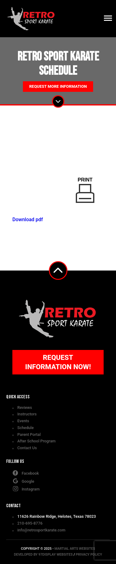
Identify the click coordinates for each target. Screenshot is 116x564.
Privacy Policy (89, 555)
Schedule (25, 427)
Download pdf (27, 219)
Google (23, 481)
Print (85, 190)
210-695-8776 (29, 523)
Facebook (25, 473)
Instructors (27, 414)
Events (23, 421)
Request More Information (58, 86)
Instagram (26, 489)
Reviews (24, 407)
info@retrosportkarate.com (41, 530)
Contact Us (27, 447)
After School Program (36, 441)
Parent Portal (29, 434)
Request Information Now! (58, 361)
